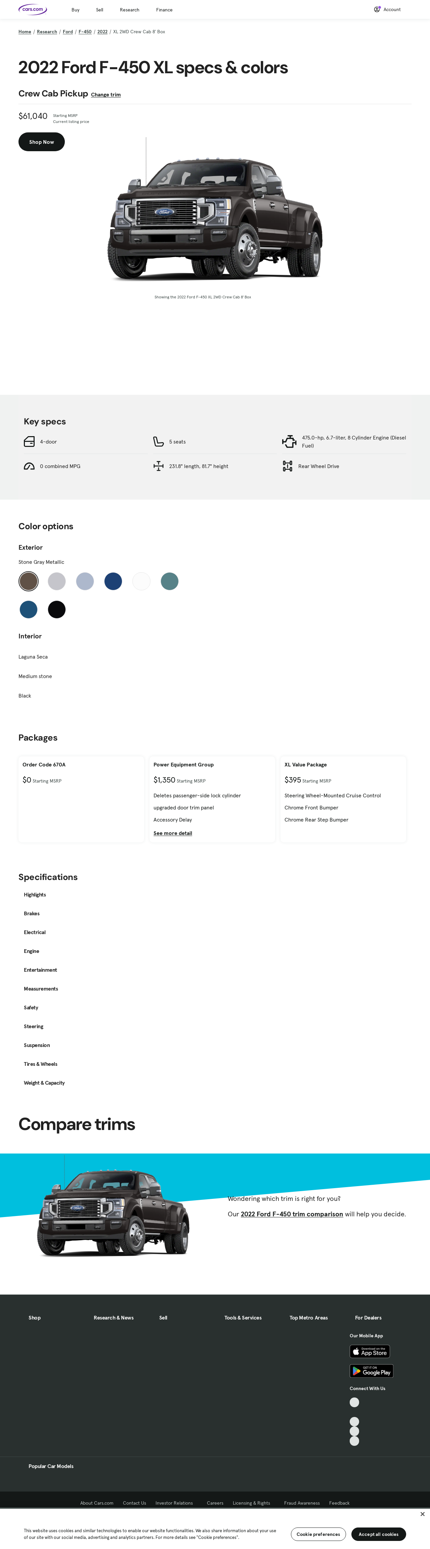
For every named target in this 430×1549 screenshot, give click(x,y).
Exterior (30, 547)
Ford (68, 32)
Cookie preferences (318, 1534)
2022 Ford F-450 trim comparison (292, 1214)
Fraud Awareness (302, 1503)
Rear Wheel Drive (318, 466)
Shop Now (41, 141)
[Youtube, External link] (354, 1422)
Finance (164, 10)
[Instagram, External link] (354, 1431)
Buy (75, 10)
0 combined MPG (60, 466)
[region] (215, 1528)
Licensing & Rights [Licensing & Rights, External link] (254, 1503)
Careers (215, 1503)
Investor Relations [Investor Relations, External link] (177, 1503)
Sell (99, 10)
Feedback (339, 1503)
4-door (48, 441)
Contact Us (134, 1503)
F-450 (85, 32)
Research (129, 10)
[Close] (422, 1514)
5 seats (177, 441)
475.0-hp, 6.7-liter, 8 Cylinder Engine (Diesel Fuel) (354, 441)
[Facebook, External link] (354, 1412)
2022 (102, 32)
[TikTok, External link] (354, 1402)
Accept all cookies (379, 1534)
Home (24, 32)
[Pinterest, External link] (354, 1441)
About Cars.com (97, 1503)
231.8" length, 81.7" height (198, 466)
